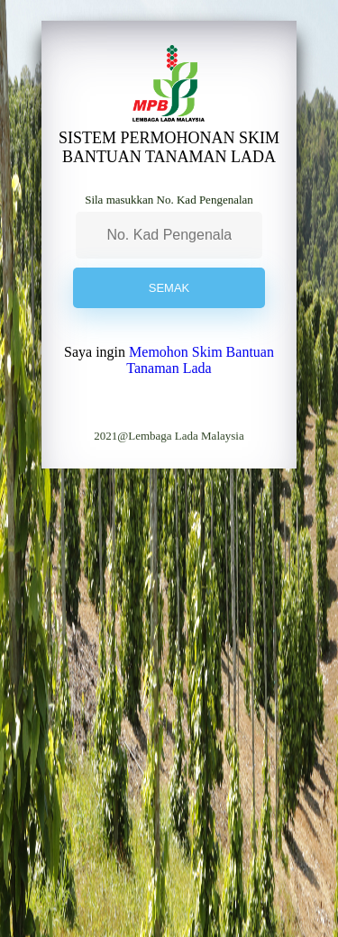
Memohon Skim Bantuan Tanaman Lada (200, 360)
